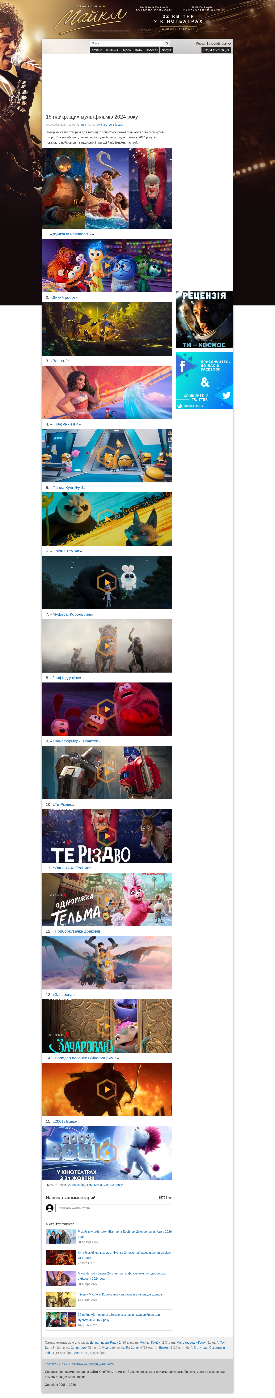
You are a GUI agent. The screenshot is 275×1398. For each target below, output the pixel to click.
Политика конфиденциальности (91, 1364)
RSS (64, 1364)
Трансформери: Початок (75, 741)
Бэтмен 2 (165, 1347)
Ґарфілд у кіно (66, 677)
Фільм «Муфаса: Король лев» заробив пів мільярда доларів (120, 1294)
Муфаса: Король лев (72, 614)
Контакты (51, 1364)
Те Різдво (63, 804)
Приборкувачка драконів (77, 931)
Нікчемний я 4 (65, 424)
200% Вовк (65, 1121)
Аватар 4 (80, 1352)
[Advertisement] (137, 80)
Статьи (81, 124)
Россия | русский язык (213, 43)
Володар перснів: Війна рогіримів (86, 1058)
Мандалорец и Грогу (191, 1342)
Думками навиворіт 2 (72, 234)
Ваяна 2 (60, 361)
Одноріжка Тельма (72, 868)
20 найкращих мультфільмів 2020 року (95, 1184)
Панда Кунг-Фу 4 (68, 487)
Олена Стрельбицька (110, 124)
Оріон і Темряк (66, 551)
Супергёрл (78, 1347)
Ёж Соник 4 (134, 1347)
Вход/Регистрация (216, 50)
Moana (106, 1347)
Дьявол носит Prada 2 (105, 1342)
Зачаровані (65, 994)
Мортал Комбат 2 (152, 1342)
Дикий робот (64, 297)
